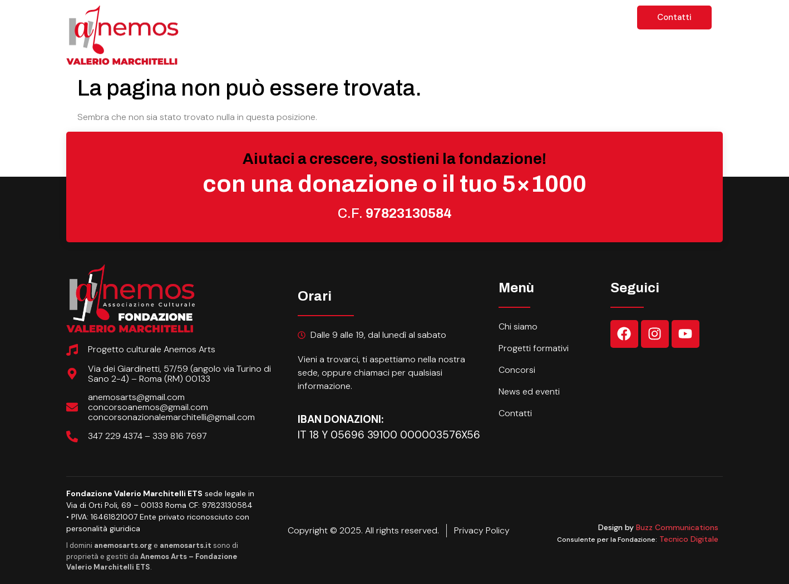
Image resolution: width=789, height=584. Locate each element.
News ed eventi (580, 19)
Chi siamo (300, 19)
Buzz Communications (677, 527)
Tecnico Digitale (688, 539)
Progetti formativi (397, 19)
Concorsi (494, 19)
